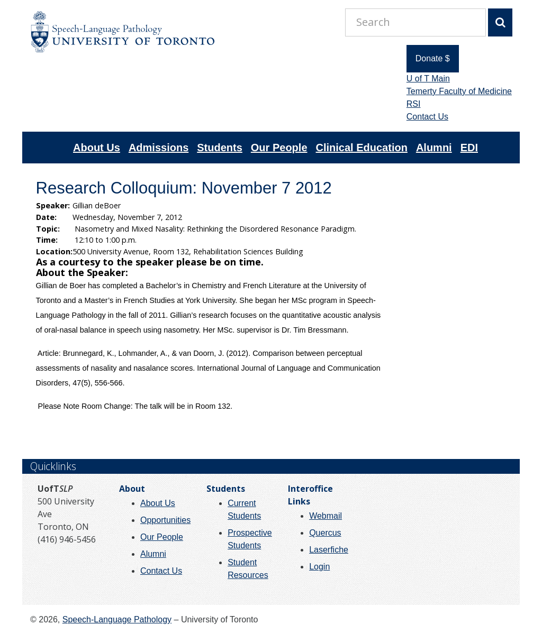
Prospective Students (250, 539)
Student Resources (248, 569)
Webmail (325, 515)
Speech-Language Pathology (116, 619)
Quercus (325, 532)
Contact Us (427, 116)
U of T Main (428, 78)
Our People (279, 147)
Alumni (434, 147)
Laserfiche (328, 549)
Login (319, 566)
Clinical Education (362, 147)
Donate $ (432, 58)
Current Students (244, 509)
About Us (96, 147)
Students (219, 147)
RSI (413, 103)
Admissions (158, 147)
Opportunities (165, 520)
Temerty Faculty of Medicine (459, 91)
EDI (469, 147)
